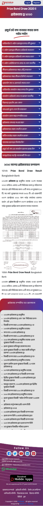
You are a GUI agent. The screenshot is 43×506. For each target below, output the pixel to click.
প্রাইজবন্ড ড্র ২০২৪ (10, 408)
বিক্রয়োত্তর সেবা (22, 493)
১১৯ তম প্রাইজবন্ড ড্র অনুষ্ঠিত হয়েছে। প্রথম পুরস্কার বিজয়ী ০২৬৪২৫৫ (19, 341)
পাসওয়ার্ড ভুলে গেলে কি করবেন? (21, 109)
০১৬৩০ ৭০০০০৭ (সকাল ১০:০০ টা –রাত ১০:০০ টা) (12, 460)
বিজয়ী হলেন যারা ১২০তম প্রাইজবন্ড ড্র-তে (19, 325)
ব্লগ (24, 497)
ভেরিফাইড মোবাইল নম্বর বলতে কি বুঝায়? (21, 89)
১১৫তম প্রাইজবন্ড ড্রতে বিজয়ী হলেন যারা (18, 412)
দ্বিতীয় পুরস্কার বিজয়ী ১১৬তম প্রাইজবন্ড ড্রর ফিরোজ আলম (20, 379)
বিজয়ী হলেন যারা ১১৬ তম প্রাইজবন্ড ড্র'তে (19, 390)
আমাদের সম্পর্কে (8, 490)
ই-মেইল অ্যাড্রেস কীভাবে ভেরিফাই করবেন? (21, 49)
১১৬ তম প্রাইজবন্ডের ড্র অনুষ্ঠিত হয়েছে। (18, 394)
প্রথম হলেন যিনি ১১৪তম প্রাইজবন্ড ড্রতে (18, 415)
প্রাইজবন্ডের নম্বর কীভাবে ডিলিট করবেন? (21, 76)
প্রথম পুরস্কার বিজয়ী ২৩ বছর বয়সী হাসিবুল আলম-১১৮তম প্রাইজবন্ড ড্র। (19, 351)
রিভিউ (20, 497)
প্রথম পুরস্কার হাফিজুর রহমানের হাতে (17, 346)
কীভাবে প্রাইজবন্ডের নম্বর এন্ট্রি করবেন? (21, 69)
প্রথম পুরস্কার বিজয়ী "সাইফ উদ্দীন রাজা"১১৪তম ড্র (21, 399)
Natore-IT (22, 504)
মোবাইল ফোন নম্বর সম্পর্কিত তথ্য (21, 115)
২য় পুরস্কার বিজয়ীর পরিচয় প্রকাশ (16, 426)
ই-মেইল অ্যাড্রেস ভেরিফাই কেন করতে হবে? (21, 56)
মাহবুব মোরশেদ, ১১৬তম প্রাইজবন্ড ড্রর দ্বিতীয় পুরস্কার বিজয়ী (20, 385)
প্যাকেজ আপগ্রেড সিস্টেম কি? (21, 142)
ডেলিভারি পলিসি (10, 493)
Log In (27, 2)
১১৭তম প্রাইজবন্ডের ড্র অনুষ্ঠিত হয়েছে (17, 370)
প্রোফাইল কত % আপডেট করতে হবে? (21, 82)
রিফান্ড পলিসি (34, 493)
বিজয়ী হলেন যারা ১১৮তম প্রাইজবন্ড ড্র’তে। (19, 356)
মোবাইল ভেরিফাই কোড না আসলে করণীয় (21, 96)
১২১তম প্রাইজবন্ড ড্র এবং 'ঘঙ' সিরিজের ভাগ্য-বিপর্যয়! (20, 320)
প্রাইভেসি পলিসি (21, 490)
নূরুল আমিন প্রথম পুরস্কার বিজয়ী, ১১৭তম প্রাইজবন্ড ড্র (19, 365)
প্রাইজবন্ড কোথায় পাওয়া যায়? (21, 122)
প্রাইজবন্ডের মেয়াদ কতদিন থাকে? (21, 128)
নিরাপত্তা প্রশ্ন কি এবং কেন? (21, 102)
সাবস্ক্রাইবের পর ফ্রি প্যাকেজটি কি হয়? (21, 155)
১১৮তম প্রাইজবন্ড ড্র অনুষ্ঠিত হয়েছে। (17, 360)
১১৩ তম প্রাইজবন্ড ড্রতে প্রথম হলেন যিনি (18, 423)
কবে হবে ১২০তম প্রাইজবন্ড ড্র (14, 332)
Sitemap (30, 504)
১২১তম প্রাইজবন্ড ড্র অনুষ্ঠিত (14, 314)
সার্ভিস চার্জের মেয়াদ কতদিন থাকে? (21, 135)
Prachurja (21, 501)
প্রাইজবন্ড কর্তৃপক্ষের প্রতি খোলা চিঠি (17, 404)
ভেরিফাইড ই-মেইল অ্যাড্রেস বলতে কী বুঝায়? (21, 43)
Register (36, 2)
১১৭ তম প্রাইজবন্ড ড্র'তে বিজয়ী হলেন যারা (19, 374)
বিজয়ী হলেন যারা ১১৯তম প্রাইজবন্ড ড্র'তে (19, 336)
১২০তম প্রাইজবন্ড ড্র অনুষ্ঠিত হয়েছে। (17, 328)
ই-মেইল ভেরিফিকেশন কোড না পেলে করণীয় (21, 63)
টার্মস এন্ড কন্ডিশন (34, 490)
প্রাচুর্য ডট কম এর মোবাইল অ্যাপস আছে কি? (21, 148)
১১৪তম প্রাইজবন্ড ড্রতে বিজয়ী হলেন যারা (18, 419)
